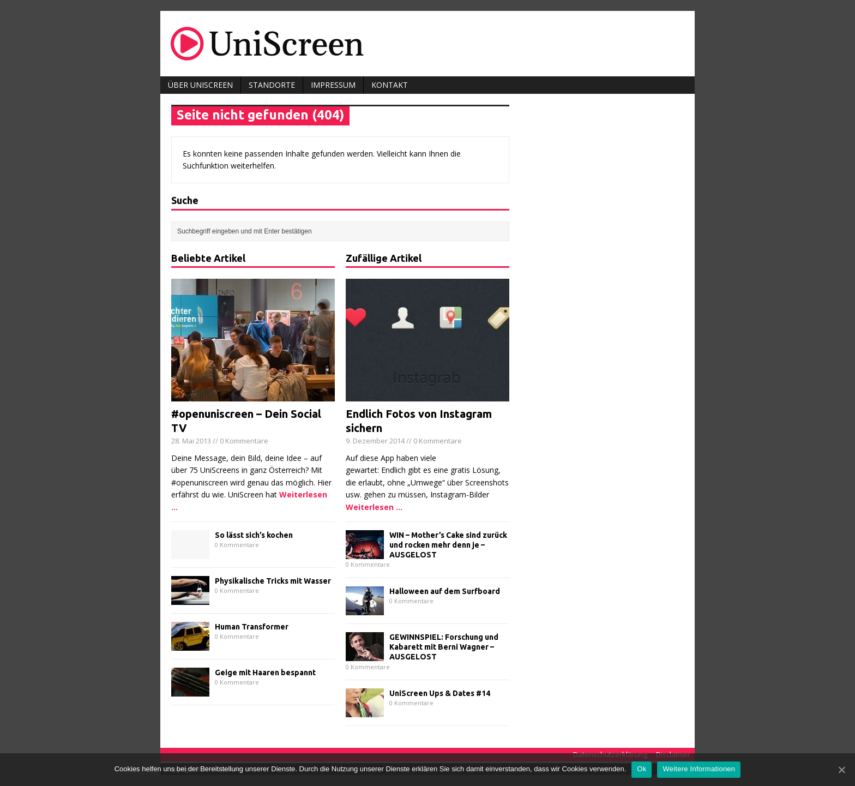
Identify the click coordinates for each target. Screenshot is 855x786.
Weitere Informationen (699, 769)
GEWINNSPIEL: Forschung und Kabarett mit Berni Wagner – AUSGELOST (443, 647)
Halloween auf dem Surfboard (444, 591)
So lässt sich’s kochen (254, 535)
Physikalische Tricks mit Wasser (273, 581)
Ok (641, 769)
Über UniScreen (200, 85)
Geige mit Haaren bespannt (265, 672)
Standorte (272, 85)
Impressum (333, 85)
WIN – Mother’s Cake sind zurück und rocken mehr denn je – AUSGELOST (448, 545)
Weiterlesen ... (374, 507)
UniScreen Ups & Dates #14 (439, 693)
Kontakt (389, 85)
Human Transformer (251, 626)
